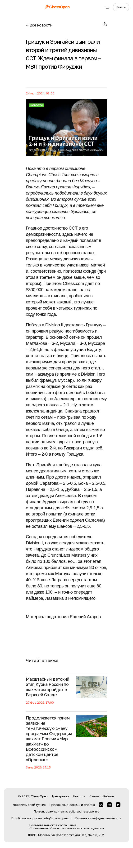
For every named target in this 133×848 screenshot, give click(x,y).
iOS (77, 805)
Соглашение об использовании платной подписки (66, 828)
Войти (121, 7)
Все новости (39, 25)
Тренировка (60, 796)
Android (89, 805)
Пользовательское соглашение (53, 825)
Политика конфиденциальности (98, 818)
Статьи (94, 796)
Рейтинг (109, 796)
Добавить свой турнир (29, 805)
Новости (79, 796)
